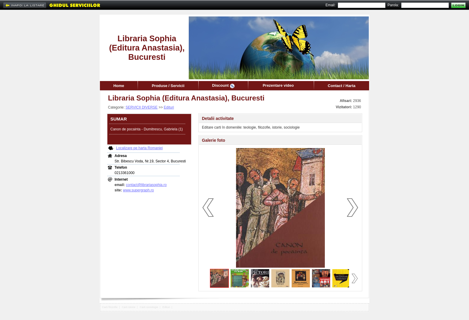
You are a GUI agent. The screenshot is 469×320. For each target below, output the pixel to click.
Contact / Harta (341, 85)
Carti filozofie (110, 307)
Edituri (169, 107)
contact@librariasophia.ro (146, 185)
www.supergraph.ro (138, 190)
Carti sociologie (149, 307)
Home (118, 85)
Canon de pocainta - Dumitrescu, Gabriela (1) (146, 129)
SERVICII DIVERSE (142, 107)
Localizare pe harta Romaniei (139, 148)
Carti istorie (128, 307)
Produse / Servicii (168, 85)
